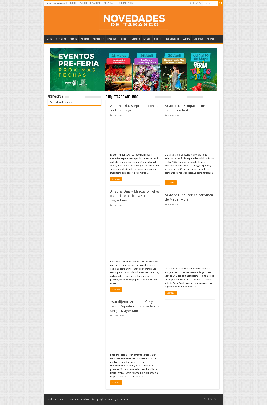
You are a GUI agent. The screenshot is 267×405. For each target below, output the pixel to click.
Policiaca (85, 39)
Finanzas (111, 39)
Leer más (116, 179)
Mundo (147, 39)
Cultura (186, 39)
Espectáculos (172, 39)
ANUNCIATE (109, 3)
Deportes (198, 39)
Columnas (61, 39)
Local (49, 39)
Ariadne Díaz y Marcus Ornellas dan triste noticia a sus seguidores (135, 195)
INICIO (73, 3)
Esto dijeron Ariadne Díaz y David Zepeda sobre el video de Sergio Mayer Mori (135, 306)
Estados (136, 39)
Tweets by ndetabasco (61, 102)
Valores (210, 39)
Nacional (124, 39)
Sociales (158, 39)
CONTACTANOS (125, 3)
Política (73, 39)
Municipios (98, 39)
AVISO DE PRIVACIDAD (90, 3)
